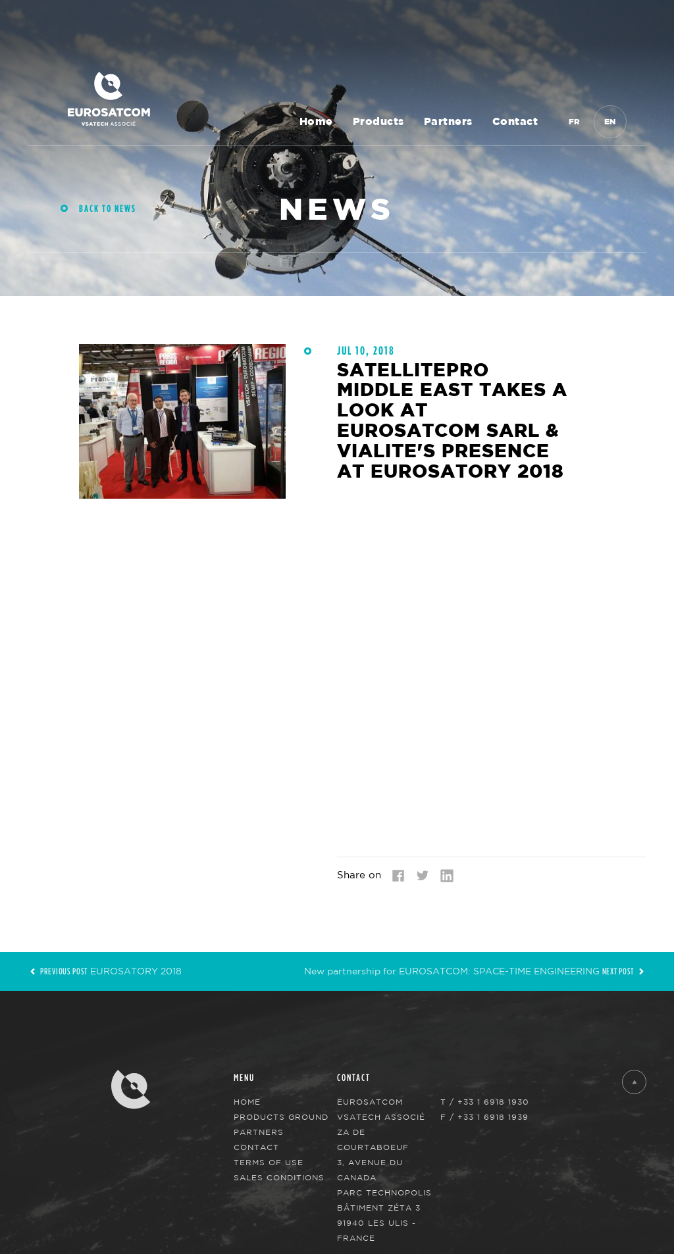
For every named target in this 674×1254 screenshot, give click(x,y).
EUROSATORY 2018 (105, 971)
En (610, 122)
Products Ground (281, 1117)
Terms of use (268, 1162)
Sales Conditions (279, 1177)
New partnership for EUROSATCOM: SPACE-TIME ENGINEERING (475, 971)
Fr (575, 122)
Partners (448, 122)
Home (316, 122)
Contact (515, 122)
